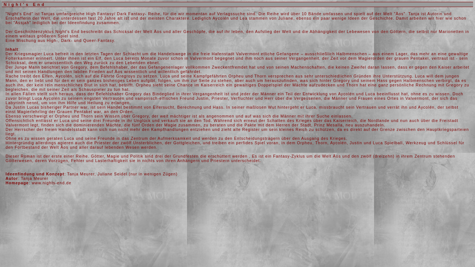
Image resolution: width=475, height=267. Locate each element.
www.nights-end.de (51, 183)
